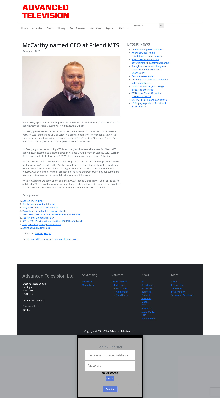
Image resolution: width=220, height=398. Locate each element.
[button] (110, 336)
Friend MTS (34, 239)
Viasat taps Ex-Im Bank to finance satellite (44, 211)
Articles (39, 233)
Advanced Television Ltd (48, 276)
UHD (143, 315)
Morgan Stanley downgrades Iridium (41, 224)
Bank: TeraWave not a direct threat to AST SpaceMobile (51, 214)
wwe (74, 239)
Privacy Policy (178, 291)
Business (146, 291)
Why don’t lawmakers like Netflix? (40, 207)
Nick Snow (121, 288)
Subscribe (176, 288)
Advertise (37, 28)
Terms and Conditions (182, 295)
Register (110, 28)
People (47, 233)
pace (51, 239)
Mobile (145, 301)
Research (146, 308)
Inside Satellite (119, 281)
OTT (143, 305)
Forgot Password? (110, 372)
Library (61, 28)
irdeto (44, 239)
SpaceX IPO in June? (32, 200)
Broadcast (146, 288)
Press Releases (77, 28)
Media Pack (88, 285)
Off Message (118, 285)
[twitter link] (24, 310)
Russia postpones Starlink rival (38, 204)
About (174, 281)
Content (145, 295)
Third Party (122, 295)
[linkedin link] (28, 310)
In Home (146, 298)
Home (24, 28)
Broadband (147, 285)
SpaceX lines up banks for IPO (38, 217)
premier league (63, 239)
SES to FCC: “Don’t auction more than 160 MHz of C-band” (52, 221)
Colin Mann (122, 291)
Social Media (148, 311)
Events (50, 28)
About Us (124, 28)
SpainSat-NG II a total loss (36, 227)
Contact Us (177, 285)
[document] (110, 366)
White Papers (148, 318)
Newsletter (95, 28)
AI (142, 281)
